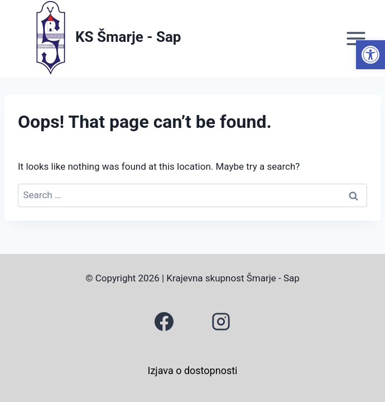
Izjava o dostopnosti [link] (193, 370)
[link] (370, 54)
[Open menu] (356, 38)
